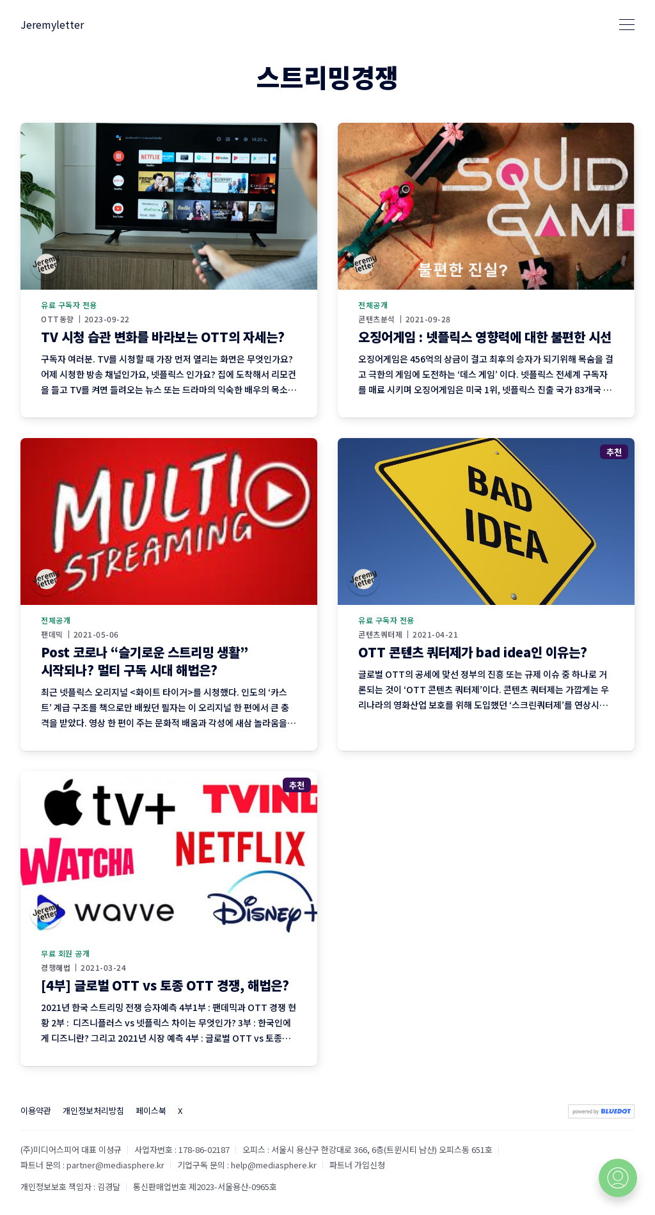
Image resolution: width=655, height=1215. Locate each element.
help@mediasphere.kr (274, 1165)
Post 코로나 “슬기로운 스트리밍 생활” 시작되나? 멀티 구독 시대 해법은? (144, 661)
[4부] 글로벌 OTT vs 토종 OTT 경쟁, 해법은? (165, 985)
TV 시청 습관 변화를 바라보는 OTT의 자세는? (163, 336)
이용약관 (35, 1110)
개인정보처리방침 (93, 1110)
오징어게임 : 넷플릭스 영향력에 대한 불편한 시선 (485, 336)
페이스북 (151, 1110)
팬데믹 (52, 634)
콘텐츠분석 (376, 319)
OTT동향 (57, 319)
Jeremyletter (52, 24)
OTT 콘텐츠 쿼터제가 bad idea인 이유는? (472, 652)
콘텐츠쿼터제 (380, 634)
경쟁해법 (55, 967)
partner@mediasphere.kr (115, 1165)
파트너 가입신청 (357, 1165)
